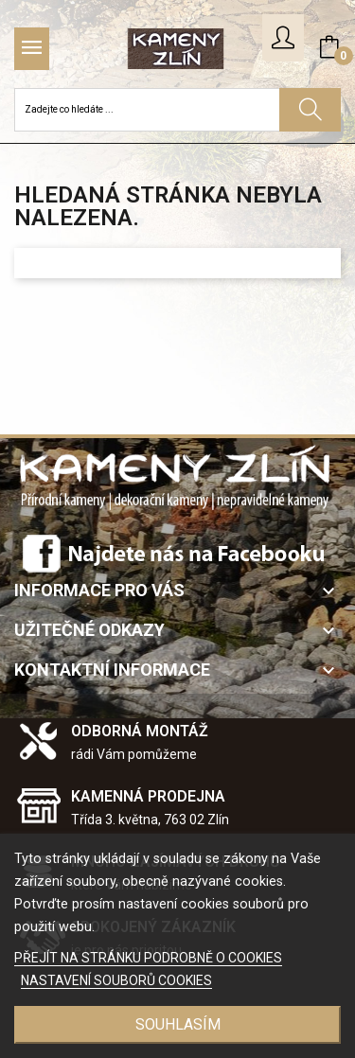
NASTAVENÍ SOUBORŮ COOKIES (116, 980)
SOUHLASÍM (178, 1024)
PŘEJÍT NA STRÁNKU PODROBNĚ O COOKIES (148, 957)
